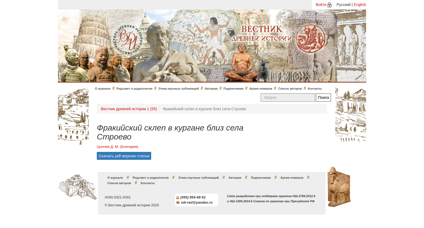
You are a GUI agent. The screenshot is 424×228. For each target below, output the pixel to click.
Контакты (315, 88)
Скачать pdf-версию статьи (124, 156)
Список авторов (290, 88)
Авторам (211, 88)
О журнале (103, 88)
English (360, 4)
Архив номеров (260, 88)
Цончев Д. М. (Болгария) (117, 147)
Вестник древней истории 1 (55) (129, 109)
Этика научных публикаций (178, 88)
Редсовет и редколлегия (135, 88)
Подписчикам (234, 88)
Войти (321, 4)
